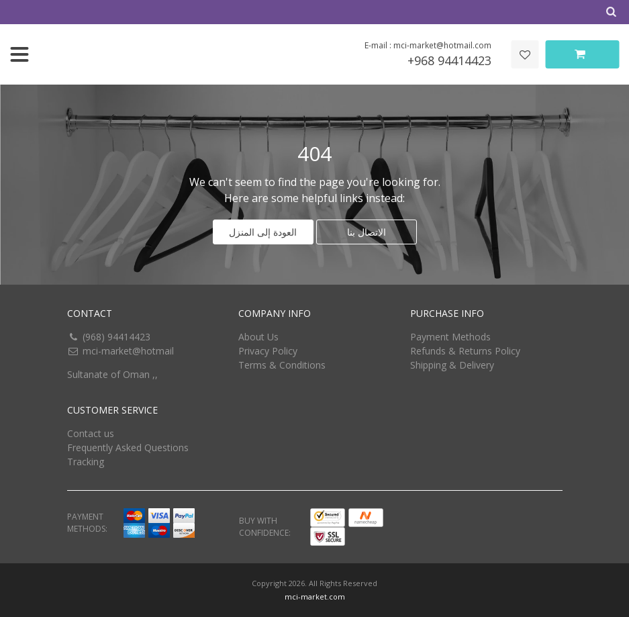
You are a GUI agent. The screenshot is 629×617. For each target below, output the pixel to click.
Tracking (85, 461)
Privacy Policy (267, 350)
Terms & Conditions (282, 365)
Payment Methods (450, 336)
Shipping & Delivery (452, 365)
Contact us (90, 433)
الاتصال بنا (366, 232)
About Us (258, 336)
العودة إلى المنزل (263, 232)
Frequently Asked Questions (128, 447)
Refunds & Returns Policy (465, 350)
